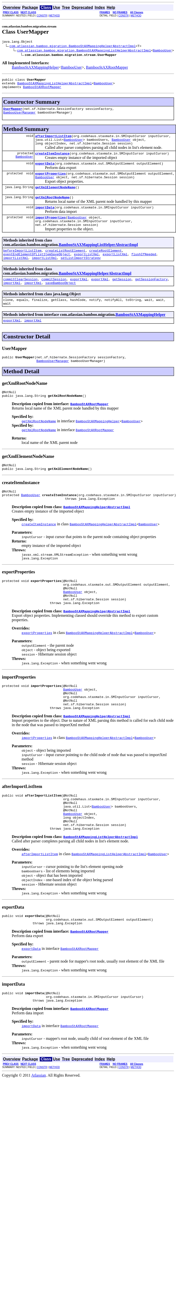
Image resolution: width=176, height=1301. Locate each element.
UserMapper (12, 112)
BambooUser (162, 51)
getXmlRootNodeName (52, 208)
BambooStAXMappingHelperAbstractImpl (95, 289)
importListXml (15, 274)
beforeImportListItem (22, 265)
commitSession (53, 296)
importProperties (50, 230)
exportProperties (50, 182)
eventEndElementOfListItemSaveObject (36, 269)
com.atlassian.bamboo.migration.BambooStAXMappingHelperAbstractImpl (73, 46)
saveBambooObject (60, 300)
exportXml (78, 296)
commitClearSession (20, 296)
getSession (121, 296)
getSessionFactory (151, 296)
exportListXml (86, 269)
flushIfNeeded (143, 269)
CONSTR (42, 15)
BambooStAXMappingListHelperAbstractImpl (54, 85)
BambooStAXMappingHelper (35, 68)
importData (44, 219)
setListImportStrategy (81, 274)
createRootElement (105, 265)
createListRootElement (65, 265)
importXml (11, 300)
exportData (44, 171)
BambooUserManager (19, 117)
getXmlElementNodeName (55, 197)
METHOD (54, 15)
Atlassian (38, 1124)
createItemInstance (52, 160)
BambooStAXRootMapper (107, 68)
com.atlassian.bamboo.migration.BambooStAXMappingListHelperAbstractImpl (84, 51)
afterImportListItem (53, 141)
